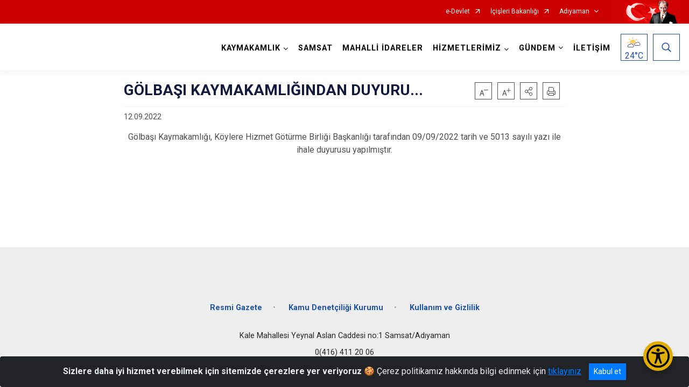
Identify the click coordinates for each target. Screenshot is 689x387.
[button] (528, 90)
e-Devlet (458, 11)
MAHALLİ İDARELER (382, 48)
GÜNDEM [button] (537, 48)
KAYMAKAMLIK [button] (250, 48)
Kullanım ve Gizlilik (445, 307)
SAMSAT (315, 48)
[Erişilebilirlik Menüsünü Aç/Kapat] (658, 356)
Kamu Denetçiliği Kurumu (336, 307)
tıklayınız (564, 371)
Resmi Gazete (236, 307)
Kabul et (607, 371)
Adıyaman (574, 11)
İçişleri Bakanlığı (514, 11)
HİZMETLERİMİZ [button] (467, 48)
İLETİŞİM (591, 48)
